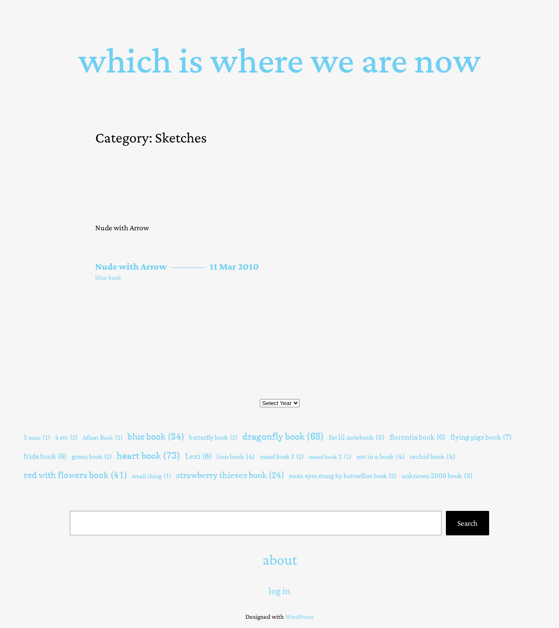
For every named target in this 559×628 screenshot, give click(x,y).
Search (467, 523)
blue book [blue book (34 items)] (156, 437)
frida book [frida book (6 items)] (45, 456)
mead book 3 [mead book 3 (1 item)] (330, 457)
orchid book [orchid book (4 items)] (432, 456)
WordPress (299, 616)
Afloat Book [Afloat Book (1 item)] (102, 437)
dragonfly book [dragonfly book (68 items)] (283, 436)
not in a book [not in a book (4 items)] (380, 456)
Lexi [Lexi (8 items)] (198, 456)
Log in (279, 590)
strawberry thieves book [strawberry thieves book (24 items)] (230, 475)
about (279, 560)
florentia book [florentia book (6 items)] (417, 437)
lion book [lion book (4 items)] (236, 456)
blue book (108, 277)
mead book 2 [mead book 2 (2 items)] (282, 457)
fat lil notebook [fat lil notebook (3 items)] (356, 438)
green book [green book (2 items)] (91, 457)
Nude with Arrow (131, 266)
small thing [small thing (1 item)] (151, 476)
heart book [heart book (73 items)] (148, 456)
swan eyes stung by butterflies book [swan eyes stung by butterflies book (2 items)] (342, 476)
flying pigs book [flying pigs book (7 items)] (480, 437)
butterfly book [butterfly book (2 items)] (213, 438)
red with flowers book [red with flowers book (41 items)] (75, 475)
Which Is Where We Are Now (280, 60)
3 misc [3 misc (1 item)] (37, 437)
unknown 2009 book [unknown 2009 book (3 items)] (437, 476)
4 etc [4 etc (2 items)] (66, 438)
